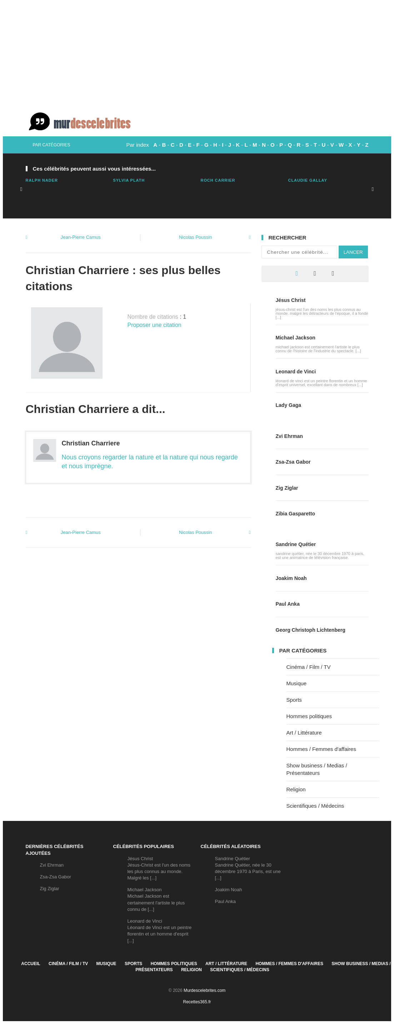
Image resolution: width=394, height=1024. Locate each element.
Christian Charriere (91, 443)
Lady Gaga (288, 405)
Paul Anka (288, 604)
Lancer (353, 252)
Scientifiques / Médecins (315, 806)
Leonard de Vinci (296, 371)
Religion (296, 789)
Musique (296, 683)
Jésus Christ (291, 300)
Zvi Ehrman (289, 436)
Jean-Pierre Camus (81, 237)
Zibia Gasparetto (295, 513)
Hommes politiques (309, 716)
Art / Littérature (304, 733)
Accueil (30, 963)
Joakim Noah (291, 578)
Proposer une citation (154, 325)
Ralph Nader (42, 180)
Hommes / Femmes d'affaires (321, 749)
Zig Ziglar (287, 488)
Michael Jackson (295, 338)
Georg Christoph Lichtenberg (310, 630)
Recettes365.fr (197, 1001)
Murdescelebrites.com (204, 990)
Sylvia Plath (129, 180)
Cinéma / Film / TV (308, 667)
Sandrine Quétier (296, 544)
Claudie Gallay (307, 180)
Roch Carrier (218, 180)
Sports (294, 700)
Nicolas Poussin (195, 237)
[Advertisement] (197, 54)
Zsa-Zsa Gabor (293, 462)
